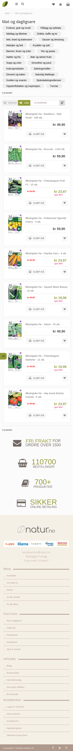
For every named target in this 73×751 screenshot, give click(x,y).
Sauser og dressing (53, 39)
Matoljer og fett (14, 45)
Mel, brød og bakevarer (19, 39)
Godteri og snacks (16, 80)
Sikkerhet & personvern (17, 735)
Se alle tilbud (12, 604)
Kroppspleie (12, 642)
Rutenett (9, 103)
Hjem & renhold (13, 649)
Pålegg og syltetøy (50, 27)
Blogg (9, 666)
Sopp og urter (14, 62)
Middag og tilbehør (16, 33)
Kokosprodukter (15, 68)
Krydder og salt (41, 45)
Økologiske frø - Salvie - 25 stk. (43, 324)
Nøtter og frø (13, 56)
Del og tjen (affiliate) (15, 687)
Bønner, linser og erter (18, 51)
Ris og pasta (48, 51)
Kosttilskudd (12, 635)
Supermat (11, 628)
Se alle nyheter (13, 597)
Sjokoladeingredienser (48, 80)
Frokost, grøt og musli (18, 27)
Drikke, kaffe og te (47, 33)
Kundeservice (13, 721)
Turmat (54, 86)
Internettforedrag (14, 680)
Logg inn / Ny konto (15, 707)
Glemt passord (13, 714)
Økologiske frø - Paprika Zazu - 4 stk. (46, 253)
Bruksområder (13, 673)
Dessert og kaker (15, 74)
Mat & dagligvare (14, 621)
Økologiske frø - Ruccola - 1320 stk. (45, 149)
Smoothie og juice (41, 62)
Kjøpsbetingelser (14, 728)
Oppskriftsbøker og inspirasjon (23, 86)
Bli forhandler (12, 694)
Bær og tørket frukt (40, 56)
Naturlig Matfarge (44, 74)
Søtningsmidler (42, 68)
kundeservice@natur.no (36, 552)
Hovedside (11, 576)
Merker (10, 590)
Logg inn (61, 5)
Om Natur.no (12, 583)
